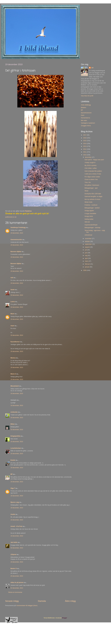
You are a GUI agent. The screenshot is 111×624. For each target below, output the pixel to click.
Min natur (84, 120)
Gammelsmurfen (16, 239)
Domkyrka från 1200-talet (93, 194)
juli (86, 250)
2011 (85, 152)
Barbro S (14, 568)
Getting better (89, 219)
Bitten (13, 424)
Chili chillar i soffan (91, 168)
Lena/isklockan (16, 448)
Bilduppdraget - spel (91, 188)
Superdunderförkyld (91, 225)
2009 (85, 270)
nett (12, 277)
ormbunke (14, 412)
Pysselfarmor (15, 342)
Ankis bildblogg (86, 105)
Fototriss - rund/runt (91, 205)
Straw (86, 191)
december (88, 157)
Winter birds (88, 202)
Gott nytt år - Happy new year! (94, 159)
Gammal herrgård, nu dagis (93, 196)
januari (87, 267)
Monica (13, 358)
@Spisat (13, 554)
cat (92, 67)
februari (87, 264)
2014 (85, 143)
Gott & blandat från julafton (93, 171)
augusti (87, 247)
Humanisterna (85, 118)
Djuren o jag (15, 502)
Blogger (64, 618)
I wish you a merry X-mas (93, 174)
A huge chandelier (90, 213)
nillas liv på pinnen (17, 582)
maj (86, 255)
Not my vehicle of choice (92, 199)
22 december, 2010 (17, 588)
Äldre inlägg (70, 601)
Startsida (42, 601)
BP (11, 474)
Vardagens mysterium (88, 123)
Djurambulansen (86, 113)
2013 (85, 146)
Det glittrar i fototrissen (92, 185)
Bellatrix (83, 107)
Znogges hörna (86, 125)
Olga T (13, 488)
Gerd (82, 115)
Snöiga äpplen (89, 210)
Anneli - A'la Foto (16, 526)
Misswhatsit (15, 386)
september (88, 244)
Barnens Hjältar (16, 251)
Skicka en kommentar (15, 592)
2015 (85, 140)
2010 (85, 155)
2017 (85, 135)
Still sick (87, 222)
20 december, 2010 (17, 576)
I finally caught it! (90, 162)
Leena (13, 301)
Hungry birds (89, 216)
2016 (85, 138)
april (86, 258)
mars (87, 261)
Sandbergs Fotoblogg (18, 227)
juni (86, 253)
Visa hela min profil (87, 96)
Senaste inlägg (12, 601)
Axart (12, 326)
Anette (13, 514)
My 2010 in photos (90, 165)
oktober (87, 241)
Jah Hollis (14, 542)
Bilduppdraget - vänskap (92, 227)
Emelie (13, 460)
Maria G (13, 374)
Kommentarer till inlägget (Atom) (27, 605)
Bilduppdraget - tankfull (92, 208)
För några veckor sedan (92, 177)
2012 (85, 149)
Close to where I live (91, 179)
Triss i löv (88, 182)
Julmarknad (88, 235)
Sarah (13, 289)
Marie (12, 314)
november (88, 238)
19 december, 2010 (17, 233)
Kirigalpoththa (15, 436)
